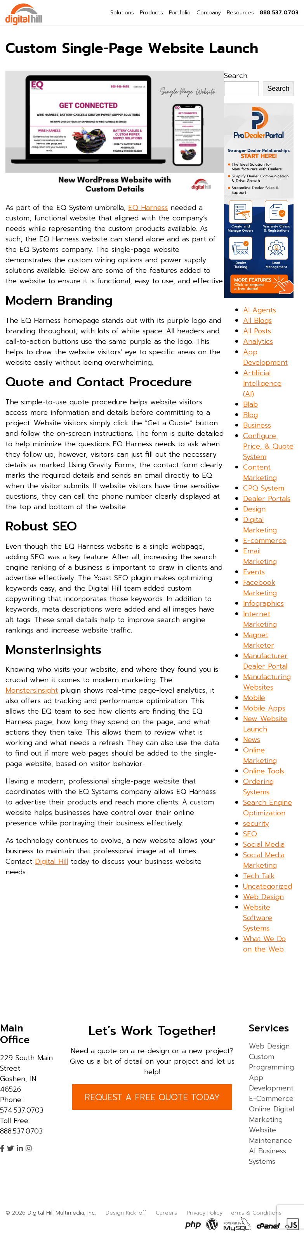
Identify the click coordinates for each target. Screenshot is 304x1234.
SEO (250, 833)
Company (208, 13)
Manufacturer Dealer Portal (265, 661)
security (256, 823)
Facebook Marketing (260, 587)
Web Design (263, 896)
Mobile (254, 697)
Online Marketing (260, 755)
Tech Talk (258, 875)
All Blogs (257, 320)
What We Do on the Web (264, 944)
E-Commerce (271, 1098)
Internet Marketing (260, 619)
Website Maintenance (270, 1135)
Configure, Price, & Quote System (268, 446)
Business (257, 425)
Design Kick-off (127, 1212)
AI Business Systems (267, 1156)
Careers (166, 1212)
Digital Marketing (260, 525)
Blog (250, 414)
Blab (250, 404)
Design (254, 509)
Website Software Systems (257, 918)
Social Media (264, 844)
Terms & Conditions (254, 1212)
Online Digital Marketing (271, 1114)
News (251, 739)
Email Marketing (260, 556)
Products (151, 13)
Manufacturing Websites (267, 682)
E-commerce (265, 540)
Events (254, 572)
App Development (265, 357)
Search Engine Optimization (267, 807)
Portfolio (180, 13)
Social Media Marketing (264, 860)
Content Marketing (260, 472)
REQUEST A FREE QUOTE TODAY (152, 1097)
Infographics (263, 603)
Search (235, 75)
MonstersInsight (31, 690)
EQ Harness (148, 207)
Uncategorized (267, 886)
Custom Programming (271, 1062)
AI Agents (259, 310)
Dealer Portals (266, 498)
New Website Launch (265, 724)
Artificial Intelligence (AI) (262, 383)
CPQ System (263, 488)
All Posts (257, 331)
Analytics (258, 341)
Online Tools (263, 771)
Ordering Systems (258, 786)
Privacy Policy (204, 1212)
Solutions (122, 13)
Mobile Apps (264, 708)
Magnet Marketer (258, 640)
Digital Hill (51, 861)
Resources (240, 13)
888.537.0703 (279, 13)
